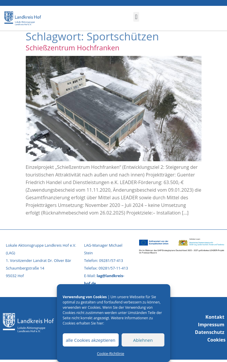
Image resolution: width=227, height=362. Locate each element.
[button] (136, 17)
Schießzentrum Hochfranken (73, 47)
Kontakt (214, 317)
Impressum (211, 324)
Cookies (216, 340)
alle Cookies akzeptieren (90, 340)
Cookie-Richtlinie (110, 353)
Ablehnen (143, 340)
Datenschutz (209, 332)
